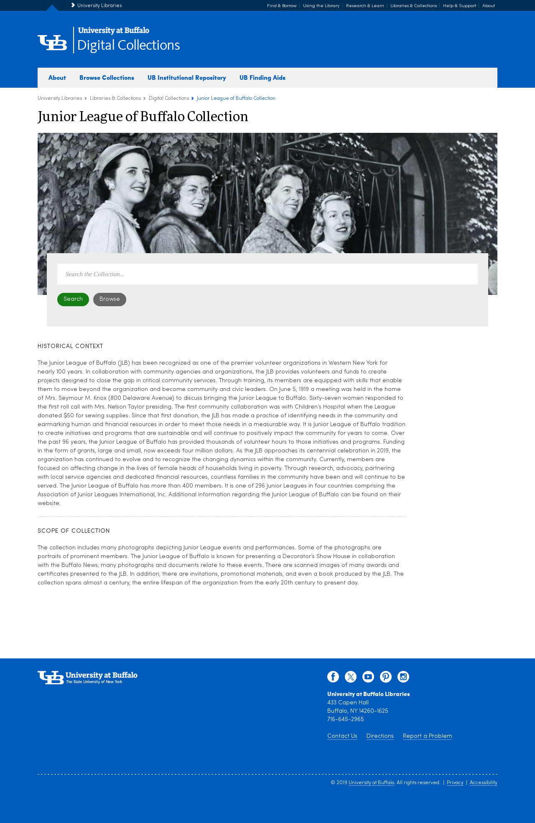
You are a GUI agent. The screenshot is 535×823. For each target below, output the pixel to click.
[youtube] (368, 679)
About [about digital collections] (57, 77)
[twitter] (351, 679)
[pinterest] (386, 679)
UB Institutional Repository (187, 77)
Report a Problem (427, 736)
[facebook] (333, 679)
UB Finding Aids (262, 77)
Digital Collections (128, 45)
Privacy (455, 782)
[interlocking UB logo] (113, 33)
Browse (109, 299)
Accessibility (483, 782)
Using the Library (321, 6)
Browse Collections (106, 77)
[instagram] (403, 679)
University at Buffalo (371, 782)
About (488, 6)
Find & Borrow (282, 6)
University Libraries (99, 5)
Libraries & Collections (413, 6)
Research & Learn (365, 6)
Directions (380, 736)
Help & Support (459, 6)
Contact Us (342, 736)
